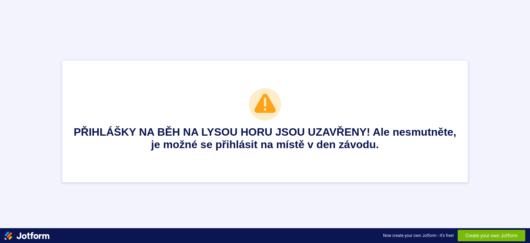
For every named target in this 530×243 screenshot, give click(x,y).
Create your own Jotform (491, 235)
